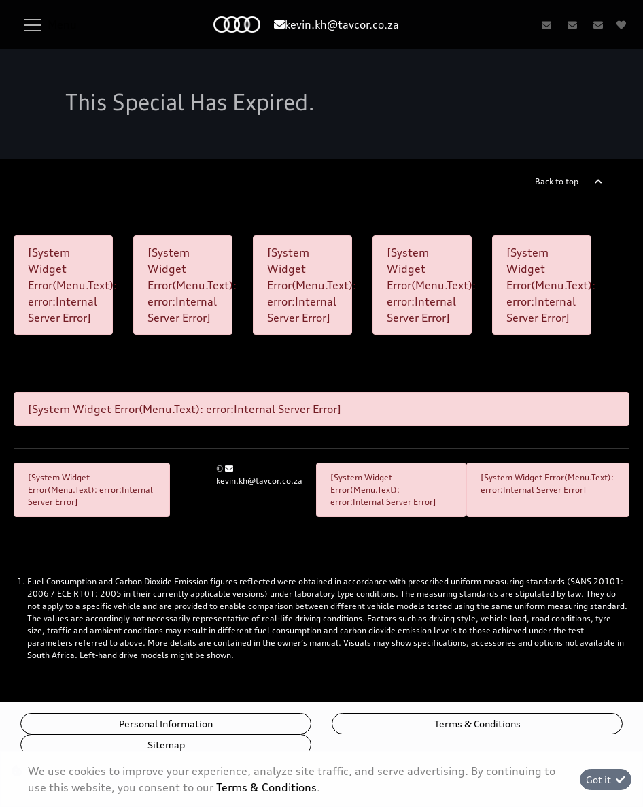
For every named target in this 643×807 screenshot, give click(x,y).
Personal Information (166, 723)
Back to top (556, 181)
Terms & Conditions (477, 723)
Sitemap (166, 745)
